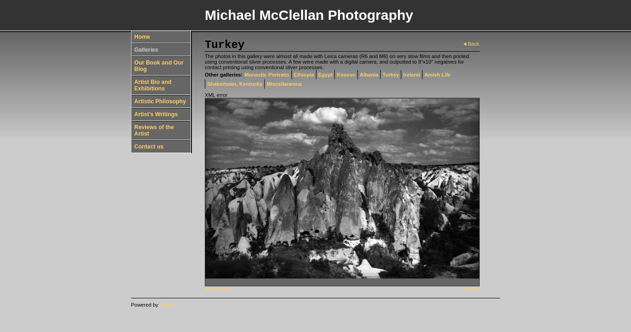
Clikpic (167, 305)
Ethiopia (304, 74)
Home (142, 37)
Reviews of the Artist (154, 130)
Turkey (390, 74)
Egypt (325, 74)
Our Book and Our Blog (159, 65)
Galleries (146, 50)
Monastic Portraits (267, 74)
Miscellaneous (284, 84)
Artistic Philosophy (160, 101)
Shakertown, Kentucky (234, 84)
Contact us (149, 146)
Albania (369, 74)
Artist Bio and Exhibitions (153, 85)
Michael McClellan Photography (309, 15)
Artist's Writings (156, 114)
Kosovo (346, 74)
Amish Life (437, 74)
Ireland (411, 74)
